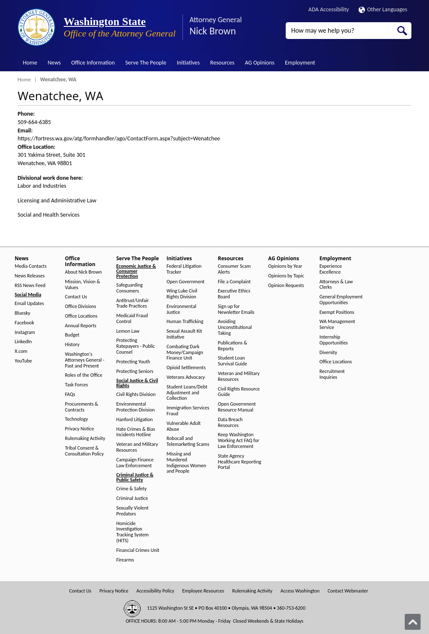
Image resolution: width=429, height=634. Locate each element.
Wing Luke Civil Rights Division (182, 294)
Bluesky (22, 313)
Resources (222, 62)
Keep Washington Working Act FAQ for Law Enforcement (238, 440)
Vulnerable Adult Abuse (184, 426)
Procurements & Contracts (81, 407)
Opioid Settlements (186, 367)
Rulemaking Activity (85, 438)
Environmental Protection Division (135, 407)
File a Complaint (234, 282)
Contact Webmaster (348, 591)
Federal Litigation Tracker (184, 269)
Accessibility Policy (155, 591)
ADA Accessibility (328, 9)
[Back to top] (413, 622)
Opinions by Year (285, 266)
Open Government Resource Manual (237, 407)
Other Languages (383, 9)
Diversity (328, 352)
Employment (300, 62)
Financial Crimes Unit (138, 550)
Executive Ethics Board (234, 294)
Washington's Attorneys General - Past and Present (84, 360)
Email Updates (29, 303)
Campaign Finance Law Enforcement (135, 462)
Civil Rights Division (136, 394)
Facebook (24, 323)
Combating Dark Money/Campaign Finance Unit (185, 352)
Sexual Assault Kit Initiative (184, 334)
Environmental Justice (181, 309)
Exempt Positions (337, 312)
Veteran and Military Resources (137, 447)
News (54, 62)
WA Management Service (337, 324)
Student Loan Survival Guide (232, 361)
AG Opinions (259, 62)
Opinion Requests (286, 285)
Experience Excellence (331, 269)
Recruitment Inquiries (332, 374)
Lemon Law (128, 331)
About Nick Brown (83, 272)
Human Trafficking (185, 321)
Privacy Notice (79, 429)
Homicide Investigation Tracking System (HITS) (132, 532)
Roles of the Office (83, 375)
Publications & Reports (232, 346)
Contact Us (76, 297)
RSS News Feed (30, 285)
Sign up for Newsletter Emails (236, 309)
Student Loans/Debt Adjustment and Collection (187, 392)
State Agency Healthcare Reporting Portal (239, 462)
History (72, 344)
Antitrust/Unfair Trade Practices (132, 303)
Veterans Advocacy (186, 377)
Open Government (186, 282)
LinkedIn (23, 341)
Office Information (93, 62)
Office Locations (81, 316)
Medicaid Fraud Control (132, 318)
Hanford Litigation (134, 419)
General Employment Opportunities (341, 299)
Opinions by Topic (286, 276)
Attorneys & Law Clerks (336, 284)
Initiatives (188, 62)
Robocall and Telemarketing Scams (188, 441)
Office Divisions (80, 306)
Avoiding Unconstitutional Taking (235, 327)
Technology (76, 419)
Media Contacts (31, 266)
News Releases (30, 276)
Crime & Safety (131, 489)
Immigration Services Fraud (188, 411)
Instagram (25, 332)
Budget (72, 335)
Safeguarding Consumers (129, 288)
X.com (21, 351)
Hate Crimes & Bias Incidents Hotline (135, 432)
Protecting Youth (133, 362)
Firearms (125, 560)
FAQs (70, 394)
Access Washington (299, 591)
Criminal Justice (132, 498)
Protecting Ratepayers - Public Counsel (135, 346)
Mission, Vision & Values (82, 284)
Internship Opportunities (334, 340)
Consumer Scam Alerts (234, 269)
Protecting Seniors (134, 371)
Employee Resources (203, 591)
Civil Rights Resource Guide (239, 392)
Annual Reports (80, 326)
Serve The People (145, 62)
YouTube (23, 361)
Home (30, 62)
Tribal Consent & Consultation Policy (84, 451)
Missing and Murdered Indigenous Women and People (187, 462)
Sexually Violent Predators (132, 511)
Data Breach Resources (230, 422)
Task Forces (76, 385)
